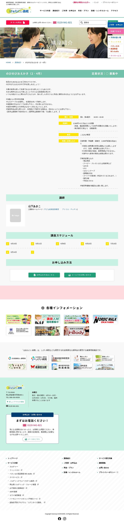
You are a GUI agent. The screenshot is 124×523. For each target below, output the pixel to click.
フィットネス (115, 42)
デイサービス (115, 56)
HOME (8, 62)
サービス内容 (45, 10)
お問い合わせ (104, 468)
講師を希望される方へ (81, 2)
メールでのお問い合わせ (81, 275)
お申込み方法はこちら (45, 275)
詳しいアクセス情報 (16, 402)
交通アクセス (115, 31)
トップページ (13, 458)
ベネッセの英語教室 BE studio (21, 474)
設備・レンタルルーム (100, 10)
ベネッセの (114, 49)
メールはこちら (34, 439)
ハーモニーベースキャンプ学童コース (24, 499)
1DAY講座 (13, 492)
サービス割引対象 (105, 458)
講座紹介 (56, 10)
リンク (96, 2)
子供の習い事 (115, 37)
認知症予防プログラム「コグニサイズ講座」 (26, 502)
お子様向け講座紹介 (17, 488)
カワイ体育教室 (15, 495)
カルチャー (14, 467)
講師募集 (102, 463)
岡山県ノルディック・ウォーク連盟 (23, 484)
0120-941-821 (64, 22)
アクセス (114, 10)
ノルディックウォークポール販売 (22, 481)
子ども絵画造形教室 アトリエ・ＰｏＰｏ (60, 209)
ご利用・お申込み (69, 10)
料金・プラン (83, 10)
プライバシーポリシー (110, 2)
